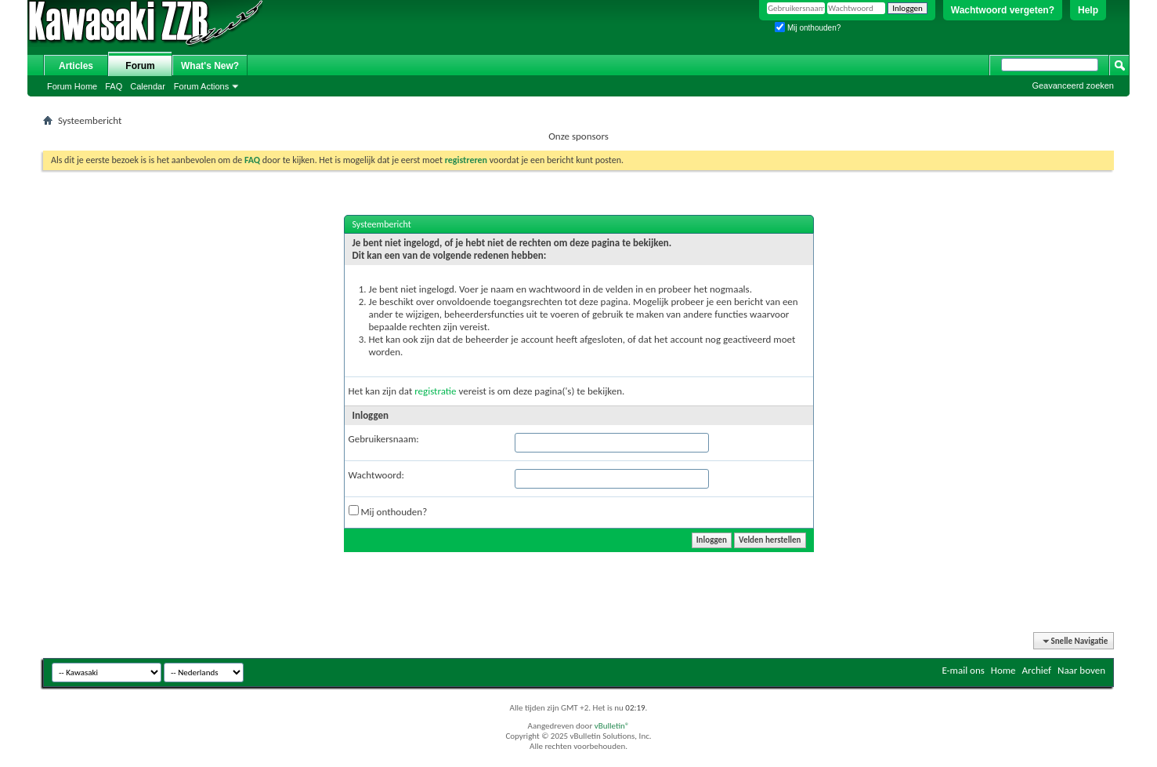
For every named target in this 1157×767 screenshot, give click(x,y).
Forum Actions (201, 86)
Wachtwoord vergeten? (1002, 10)
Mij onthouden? (808, 28)
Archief (1037, 670)
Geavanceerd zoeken (1073, 85)
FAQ (113, 86)
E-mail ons (963, 670)
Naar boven (1081, 670)
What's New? (210, 65)
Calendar (147, 86)
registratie (435, 391)
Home (1003, 670)
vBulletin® (612, 726)
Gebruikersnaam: (384, 439)
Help (1088, 10)
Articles (76, 65)
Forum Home (72, 86)
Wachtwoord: (376, 475)
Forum (139, 65)
